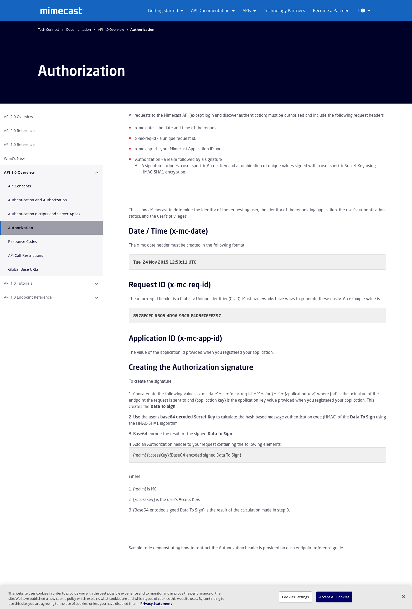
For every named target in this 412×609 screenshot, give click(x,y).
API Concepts (19, 185)
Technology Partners (284, 10)
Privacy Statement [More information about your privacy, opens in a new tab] (156, 603)
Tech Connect (48, 29)
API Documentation (213, 10)
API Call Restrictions (25, 255)
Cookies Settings (295, 596)
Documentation (78, 29)
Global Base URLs (23, 269)
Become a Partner (331, 10)
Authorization (20, 227)
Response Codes (22, 241)
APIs (249, 10)
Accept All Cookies (334, 596)
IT (363, 10)
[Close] (403, 596)
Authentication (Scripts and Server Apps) (44, 213)
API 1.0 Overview (111, 29)
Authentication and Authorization (37, 199)
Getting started (165, 10)
